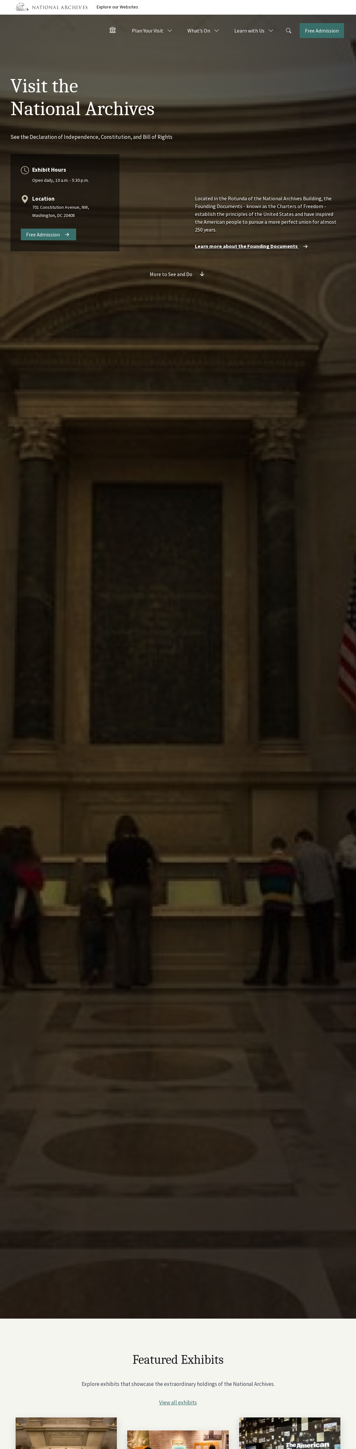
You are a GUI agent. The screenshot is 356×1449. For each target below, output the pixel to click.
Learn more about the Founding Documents (252, 246)
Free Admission (43, 234)
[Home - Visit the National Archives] (112, 31)
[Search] (288, 31)
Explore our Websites (117, 7)
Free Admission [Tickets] (322, 30)
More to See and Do (171, 274)
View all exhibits (178, 1402)
